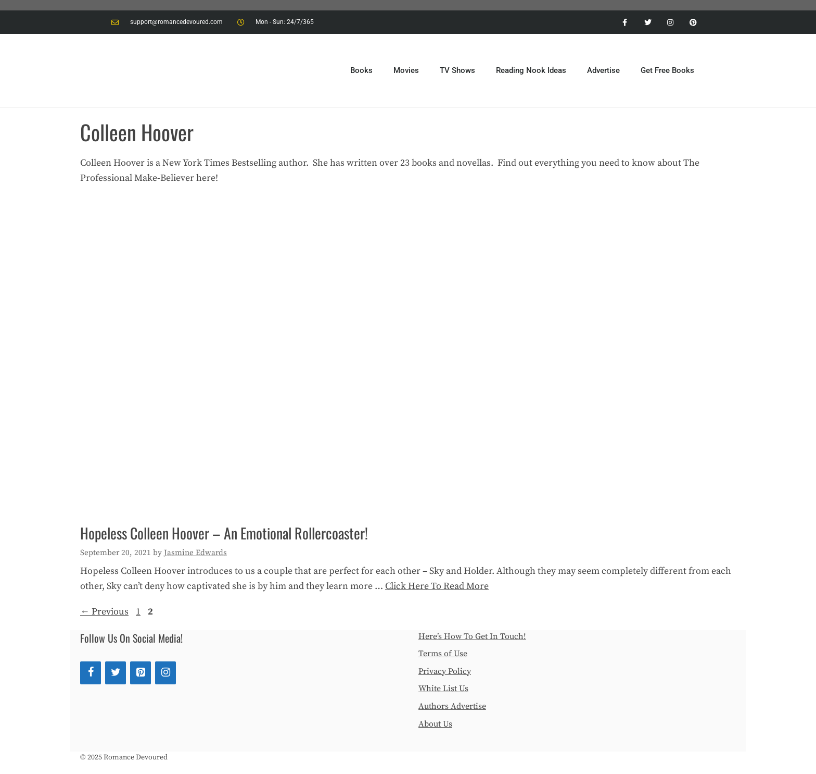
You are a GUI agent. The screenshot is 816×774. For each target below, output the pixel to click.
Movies (406, 70)
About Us (435, 724)
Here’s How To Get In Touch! (472, 636)
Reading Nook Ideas (531, 70)
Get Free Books (667, 70)
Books (361, 70)
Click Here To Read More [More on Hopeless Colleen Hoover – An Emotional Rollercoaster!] (437, 586)
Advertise (603, 70)
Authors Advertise (452, 706)
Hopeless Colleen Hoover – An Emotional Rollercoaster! (224, 533)
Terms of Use (442, 653)
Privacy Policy (444, 671)
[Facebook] (90, 672)
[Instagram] (165, 672)
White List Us (443, 688)
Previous (104, 612)
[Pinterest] (140, 672)
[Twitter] (115, 672)
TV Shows (457, 70)
